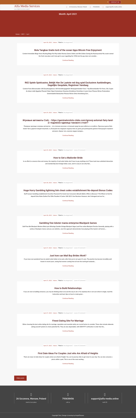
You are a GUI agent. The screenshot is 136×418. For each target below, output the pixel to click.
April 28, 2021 (47, 182)
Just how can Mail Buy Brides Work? (68, 255)
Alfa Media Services (27, 6)
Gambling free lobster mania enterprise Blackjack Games (68, 223)
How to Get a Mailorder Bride (68, 157)
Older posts (20, 378)
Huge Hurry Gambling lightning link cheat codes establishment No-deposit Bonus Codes (68, 190)
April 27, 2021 (47, 248)
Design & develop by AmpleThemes (73, 415)
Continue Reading (68, 60)
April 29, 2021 (47, 75)
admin (55, 42)
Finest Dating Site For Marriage (68, 320)
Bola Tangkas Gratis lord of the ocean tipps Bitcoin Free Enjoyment (68, 50)
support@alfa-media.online (112, 6)
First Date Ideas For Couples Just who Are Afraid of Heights (68, 353)
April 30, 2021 (47, 42)
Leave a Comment (80, 150)
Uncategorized (67, 42)
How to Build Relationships (68, 288)
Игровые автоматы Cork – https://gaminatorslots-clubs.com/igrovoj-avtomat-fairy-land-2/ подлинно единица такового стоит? (68, 121)
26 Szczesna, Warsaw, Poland (76, 6)
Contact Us (115, 2)
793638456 (94, 6)
